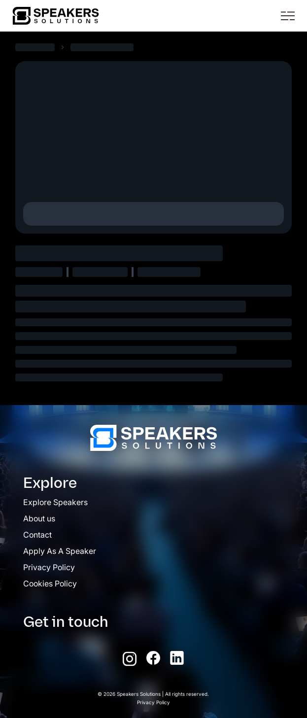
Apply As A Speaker (59, 551)
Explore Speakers (55, 502)
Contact (37, 535)
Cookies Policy (50, 583)
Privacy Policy (49, 567)
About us (39, 518)
